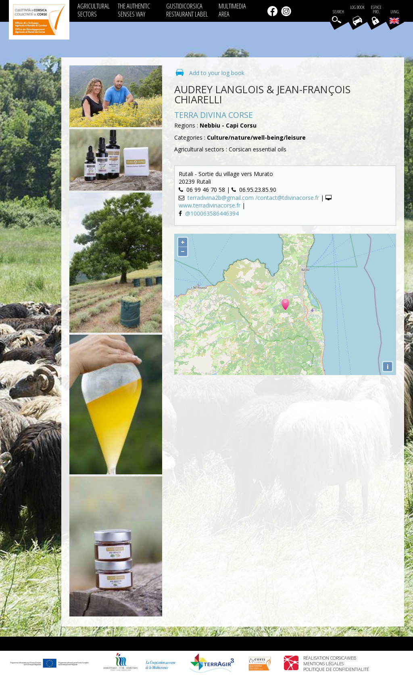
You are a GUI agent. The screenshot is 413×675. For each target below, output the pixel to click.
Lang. (394, 16)
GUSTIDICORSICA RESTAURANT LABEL (187, 10)
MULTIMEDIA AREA (232, 10)
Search (338, 12)
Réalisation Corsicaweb (329, 658)
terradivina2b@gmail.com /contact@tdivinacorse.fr (254, 197)
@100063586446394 (212, 213)
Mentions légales (323, 663)
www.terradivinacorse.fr (209, 205)
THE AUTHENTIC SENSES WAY (134, 10)
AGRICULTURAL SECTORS (93, 10)
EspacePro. (376, 10)
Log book (357, 7)
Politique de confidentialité (336, 669)
